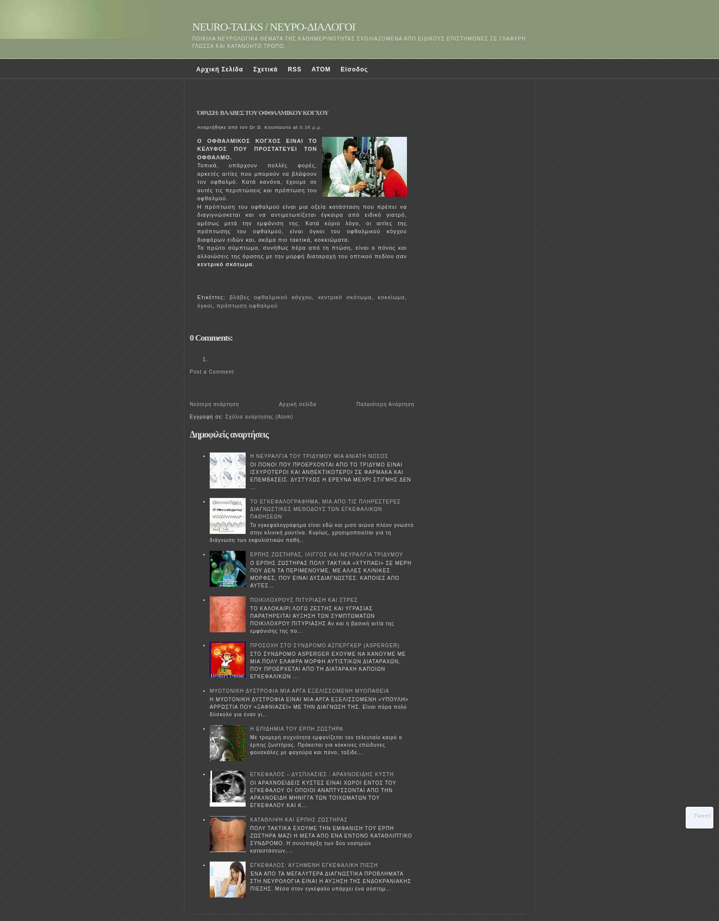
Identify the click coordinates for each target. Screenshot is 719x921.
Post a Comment (212, 372)
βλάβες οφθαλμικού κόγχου (271, 297)
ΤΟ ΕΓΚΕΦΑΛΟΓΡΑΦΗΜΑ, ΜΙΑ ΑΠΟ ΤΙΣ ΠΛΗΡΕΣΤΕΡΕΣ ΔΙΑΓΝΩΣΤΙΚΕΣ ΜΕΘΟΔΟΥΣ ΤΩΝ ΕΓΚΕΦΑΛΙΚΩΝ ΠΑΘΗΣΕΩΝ (325, 509)
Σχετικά (265, 69)
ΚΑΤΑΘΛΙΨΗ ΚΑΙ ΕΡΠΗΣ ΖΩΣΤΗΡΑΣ (299, 820)
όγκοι (205, 306)
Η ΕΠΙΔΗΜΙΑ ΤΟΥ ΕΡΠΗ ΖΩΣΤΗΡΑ (296, 729)
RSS (295, 69)
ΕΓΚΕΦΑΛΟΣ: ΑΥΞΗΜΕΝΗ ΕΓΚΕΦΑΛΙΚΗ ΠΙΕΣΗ (314, 865)
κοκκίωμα (391, 297)
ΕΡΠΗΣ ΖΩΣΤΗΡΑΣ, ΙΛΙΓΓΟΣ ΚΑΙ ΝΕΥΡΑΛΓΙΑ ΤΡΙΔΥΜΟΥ (326, 554)
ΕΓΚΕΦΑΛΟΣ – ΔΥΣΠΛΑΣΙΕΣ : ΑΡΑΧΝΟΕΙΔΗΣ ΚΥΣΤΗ (322, 774)
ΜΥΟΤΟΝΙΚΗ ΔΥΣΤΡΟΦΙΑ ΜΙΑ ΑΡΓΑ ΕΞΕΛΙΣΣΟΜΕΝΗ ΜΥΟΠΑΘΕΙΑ (299, 691)
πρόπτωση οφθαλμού (247, 306)
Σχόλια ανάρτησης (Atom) (259, 417)
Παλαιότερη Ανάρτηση (385, 404)
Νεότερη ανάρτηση (214, 404)
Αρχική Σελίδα (219, 69)
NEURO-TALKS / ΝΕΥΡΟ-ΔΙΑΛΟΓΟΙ (273, 26)
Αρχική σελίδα (298, 404)
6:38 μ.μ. (311, 127)
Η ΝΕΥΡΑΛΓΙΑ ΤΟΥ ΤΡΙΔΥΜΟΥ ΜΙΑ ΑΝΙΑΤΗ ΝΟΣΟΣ (319, 456)
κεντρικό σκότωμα (344, 297)
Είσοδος (354, 69)
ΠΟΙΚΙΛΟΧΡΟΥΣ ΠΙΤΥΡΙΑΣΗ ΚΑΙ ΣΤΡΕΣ (304, 600)
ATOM (321, 69)
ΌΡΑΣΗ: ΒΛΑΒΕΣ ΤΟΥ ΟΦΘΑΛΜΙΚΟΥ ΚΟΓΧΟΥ (263, 112)
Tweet (702, 816)
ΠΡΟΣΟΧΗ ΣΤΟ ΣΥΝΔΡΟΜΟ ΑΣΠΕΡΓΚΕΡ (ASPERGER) (324, 645)
